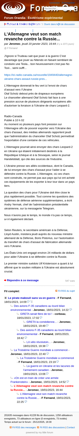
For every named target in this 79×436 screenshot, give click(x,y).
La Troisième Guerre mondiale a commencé (41, 350)
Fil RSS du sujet (66, 291)
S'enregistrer (68, 2)
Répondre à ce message (23, 280)
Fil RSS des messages (23, 427)
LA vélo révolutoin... (39, 342)
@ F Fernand (10, 48)
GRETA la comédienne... (42, 321)
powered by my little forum (39, 432)
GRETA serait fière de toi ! (36, 313)
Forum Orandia (14, 18)
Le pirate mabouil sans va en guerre (31, 297)
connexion (54, 2)
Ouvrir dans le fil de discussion (58, 24)
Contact (71, 427)
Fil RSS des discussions (51, 427)
